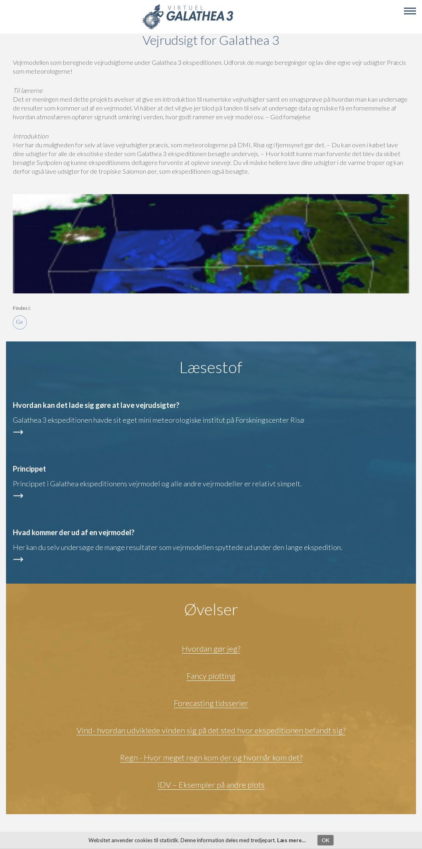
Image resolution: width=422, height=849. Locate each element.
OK (326, 840)
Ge (20, 322)
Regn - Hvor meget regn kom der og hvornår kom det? (211, 757)
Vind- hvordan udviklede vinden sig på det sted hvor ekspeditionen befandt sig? (211, 730)
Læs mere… (291, 840)
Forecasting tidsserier (211, 703)
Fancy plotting (211, 675)
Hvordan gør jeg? (211, 648)
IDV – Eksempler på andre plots (211, 784)
